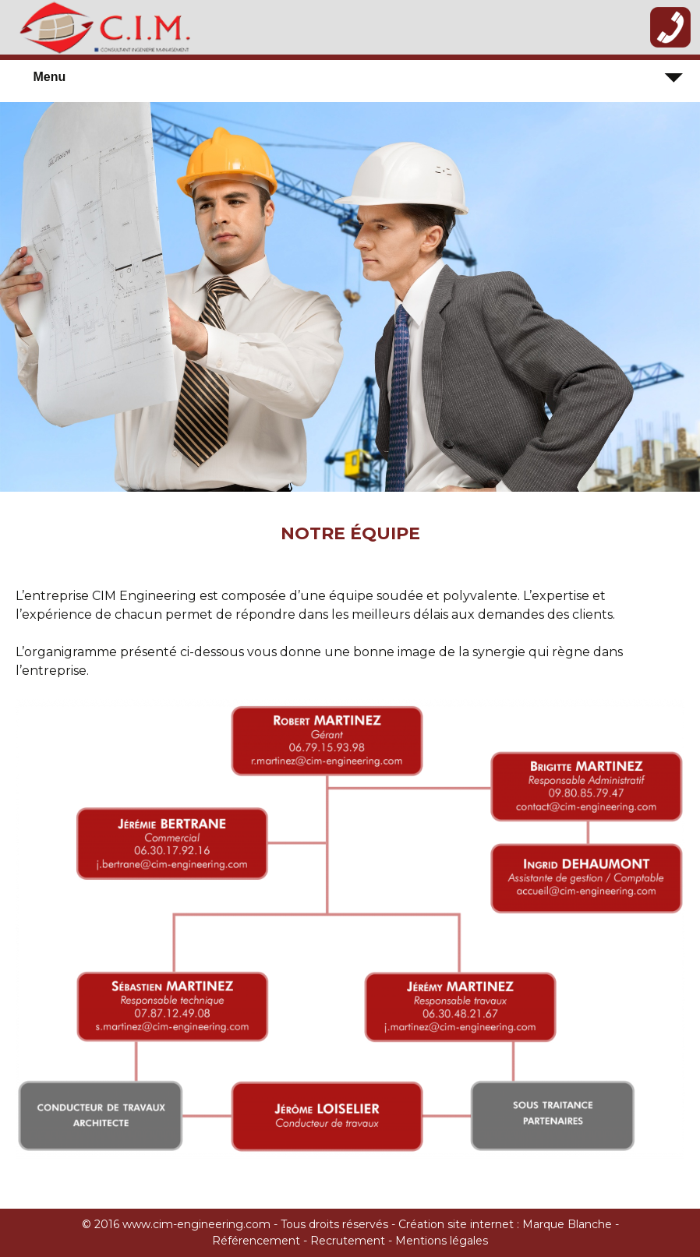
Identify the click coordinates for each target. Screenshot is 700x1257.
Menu (49, 76)
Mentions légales (441, 1241)
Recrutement (347, 1241)
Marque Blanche (568, 1224)
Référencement (256, 1241)
